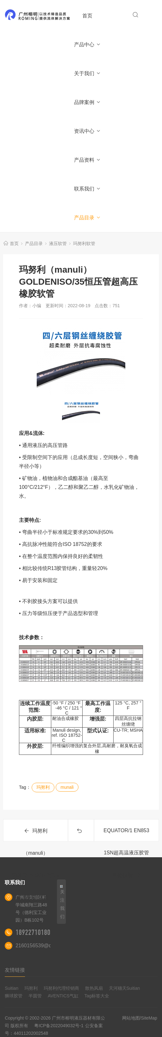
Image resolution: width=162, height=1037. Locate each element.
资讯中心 (87, 131)
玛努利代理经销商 (61, 988)
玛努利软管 (84, 243)
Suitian (11, 988)
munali (66, 787)
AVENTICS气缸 (63, 995)
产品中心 (87, 44)
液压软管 (58, 243)
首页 (87, 15)
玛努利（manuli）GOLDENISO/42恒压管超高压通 (35, 834)
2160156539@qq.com (40, 945)
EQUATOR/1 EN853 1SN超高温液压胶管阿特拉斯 (126, 834)
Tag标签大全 (96, 995)
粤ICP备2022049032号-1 (59, 1025)
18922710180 (33, 932)
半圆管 (35, 995)
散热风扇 (94, 988)
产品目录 (87, 217)
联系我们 (87, 188)
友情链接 (15, 970)
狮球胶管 (13, 995)
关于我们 (87, 73)
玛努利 (43, 787)
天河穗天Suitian (124, 988)
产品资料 (87, 160)
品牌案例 (87, 102)
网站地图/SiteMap (139, 1018)
